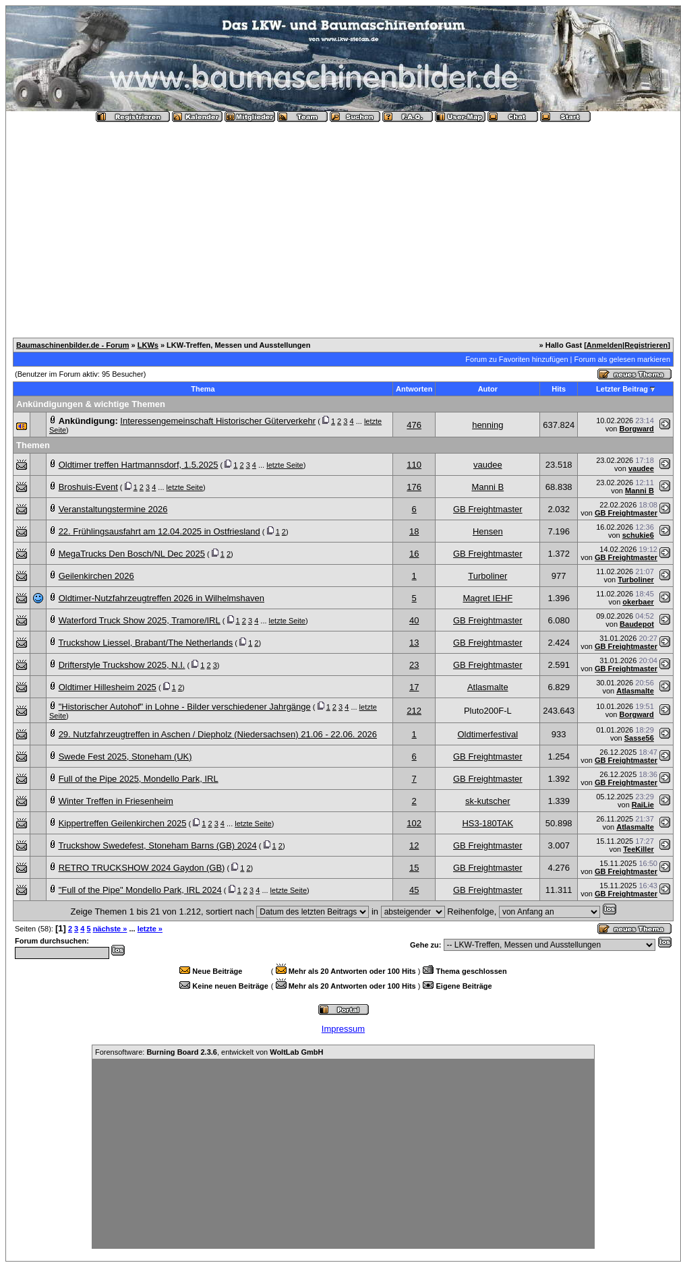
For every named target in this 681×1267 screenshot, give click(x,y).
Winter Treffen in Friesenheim (116, 801)
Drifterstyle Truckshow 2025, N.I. (122, 665)
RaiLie (643, 805)
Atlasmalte (487, 687)
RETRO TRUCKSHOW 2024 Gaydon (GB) (142, 868)
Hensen (488, 531)
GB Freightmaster (488, 509)
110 (414, 465)
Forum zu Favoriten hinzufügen (516, 359)
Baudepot (637, 624)
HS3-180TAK (487, 823)
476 (414, 425)
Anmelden (604, 345)
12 (414, 845)
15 (414, 868)
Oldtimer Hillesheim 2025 (107, 687)
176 (414, 487)
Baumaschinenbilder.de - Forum (72, 345)
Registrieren (646, 345)
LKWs (148, 345)
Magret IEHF (487, 598)
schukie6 (638, 535)
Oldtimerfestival (488, 734)
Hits (559, 389)
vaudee (487, 465)
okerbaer (637, 602)
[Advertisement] (343, 224)
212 (414, 711)
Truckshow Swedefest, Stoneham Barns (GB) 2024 (157, 845)
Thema (202, 389)
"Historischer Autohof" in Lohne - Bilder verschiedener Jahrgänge (185, 707)
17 (414, 687)
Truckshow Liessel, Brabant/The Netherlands (145, 643)
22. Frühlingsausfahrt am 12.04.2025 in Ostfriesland (159, 531)
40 (414, 620)
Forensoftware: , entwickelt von (209, 1052)
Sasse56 (639, 738)
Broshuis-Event (88, 487)
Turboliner (487, 576)
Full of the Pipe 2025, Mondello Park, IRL (138, 779)
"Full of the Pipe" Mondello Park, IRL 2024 (140, 890)
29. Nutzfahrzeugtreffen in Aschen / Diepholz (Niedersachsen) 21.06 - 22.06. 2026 (218, 734)
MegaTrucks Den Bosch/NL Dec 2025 (132, 554)
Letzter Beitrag (622, 389)
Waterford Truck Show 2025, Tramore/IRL (139, 620)
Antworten (414, 389)
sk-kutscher (487, 801)
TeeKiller (638, 849)
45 (414, 890)
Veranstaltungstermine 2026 (113, 509)
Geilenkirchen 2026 (96, 576)
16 (414, 554)
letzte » (150, 929)
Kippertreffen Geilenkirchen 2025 (123, 823)
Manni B (487, 487)
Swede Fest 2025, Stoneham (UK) (125, 756)
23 (414, 665)
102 (414, 823)
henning (487, 425)
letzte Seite (284, 465)
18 (414, 531)
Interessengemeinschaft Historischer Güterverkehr (218, 421)
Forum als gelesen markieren (622, 359)
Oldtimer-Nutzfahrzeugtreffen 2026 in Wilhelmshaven (161, 598)
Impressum (343, 1029)
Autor (488, 389)
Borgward (636, 429)
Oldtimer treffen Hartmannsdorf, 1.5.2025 (138, 465)
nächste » (110, 929)
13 (414, 643)
